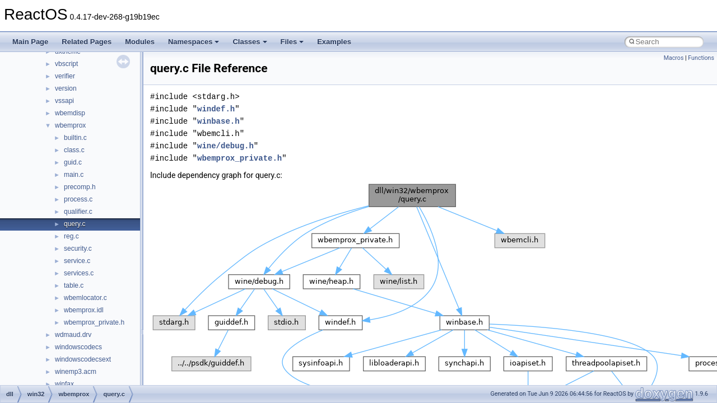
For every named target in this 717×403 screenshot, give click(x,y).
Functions (701, 58)
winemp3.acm (75, 372)
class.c (74, 150)
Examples (334, 42)
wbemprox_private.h (94, 322)
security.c (78, 248)
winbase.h (218, 121)
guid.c (73, 162)
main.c (73, 175)
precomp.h (80, 187)
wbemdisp (70, 113)
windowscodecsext (83, 359)
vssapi (64, 101)
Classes (249, 42)
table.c (73, 285)
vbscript (66, 64)
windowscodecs (78, 347)
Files (292, 42)
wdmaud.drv (73, 335)
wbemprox (70, 125)
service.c (77, 261)
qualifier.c (78, 211)
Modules (140, 42)
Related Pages (86, 42)
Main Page (30, 42)
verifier (65, 76)
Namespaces (194, 42)
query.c (74, 224)
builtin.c (75, 138)
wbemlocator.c (85, 298)
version (66, 88)
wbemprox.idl (84, 310)
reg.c (71, 236)
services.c (79, 273)
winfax (64, 384)
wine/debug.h (225, 145)
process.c (78, 199)
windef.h (216, 109)
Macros (674, 58)
